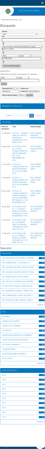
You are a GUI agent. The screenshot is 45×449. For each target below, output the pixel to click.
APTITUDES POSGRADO (11, 345)
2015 (4, 412)
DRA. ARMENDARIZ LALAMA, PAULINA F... (17, 295)
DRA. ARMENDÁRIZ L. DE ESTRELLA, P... (17, 263)
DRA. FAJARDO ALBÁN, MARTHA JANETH (36, 149)
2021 (4, 384)
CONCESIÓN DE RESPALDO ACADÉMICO (17, 335)
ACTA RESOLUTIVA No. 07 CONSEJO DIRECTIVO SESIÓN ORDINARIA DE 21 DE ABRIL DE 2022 (20, 238)
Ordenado (24, 91)
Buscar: (4, 31)
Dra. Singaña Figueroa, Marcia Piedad (15, 277)
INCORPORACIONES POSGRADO (14, 354)
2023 (4, 375)
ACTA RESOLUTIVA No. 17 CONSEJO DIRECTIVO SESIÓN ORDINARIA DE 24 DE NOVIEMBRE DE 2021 (20, 211)
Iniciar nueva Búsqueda (11, 66)
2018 (4, 398)
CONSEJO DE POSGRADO (11, 326)
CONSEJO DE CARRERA (11, 321)
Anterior (9, 115)
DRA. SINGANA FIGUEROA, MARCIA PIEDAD (18, 272)
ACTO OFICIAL (7, 359)
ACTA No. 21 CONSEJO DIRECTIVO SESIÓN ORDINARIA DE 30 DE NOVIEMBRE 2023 (20, 182)
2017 (4, 403)
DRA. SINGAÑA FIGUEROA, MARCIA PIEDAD (36, 136)
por (3, 36)
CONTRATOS (6, 331)
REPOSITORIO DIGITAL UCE (12, 20)
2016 (4, 408)
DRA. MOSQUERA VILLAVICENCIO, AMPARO (36, 209)
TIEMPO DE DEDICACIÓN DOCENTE (15, 340)
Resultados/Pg (7, 88)
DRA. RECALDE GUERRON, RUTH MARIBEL (18, 281)
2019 (4, 394)
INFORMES (6, 316)
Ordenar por (24, 88)
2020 (4, 389)
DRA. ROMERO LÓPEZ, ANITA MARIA (35, 180)
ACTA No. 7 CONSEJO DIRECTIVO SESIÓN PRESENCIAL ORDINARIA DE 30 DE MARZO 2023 (20, 138)
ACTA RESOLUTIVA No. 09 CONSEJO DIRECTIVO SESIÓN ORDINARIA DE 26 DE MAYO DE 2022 (20, 224)
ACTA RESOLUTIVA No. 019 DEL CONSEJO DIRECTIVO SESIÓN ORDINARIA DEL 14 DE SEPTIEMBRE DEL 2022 (20, 153)
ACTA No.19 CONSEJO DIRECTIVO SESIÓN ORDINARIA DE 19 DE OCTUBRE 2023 (20, 169)
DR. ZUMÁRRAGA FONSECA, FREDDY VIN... (18, 291)
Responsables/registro (10, 95)
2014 (4, 417)
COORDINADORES (8, 349)
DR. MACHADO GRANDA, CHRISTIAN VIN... (17, 286)
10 (27, 115)
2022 (4, 380)
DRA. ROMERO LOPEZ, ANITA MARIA (35, 167)
